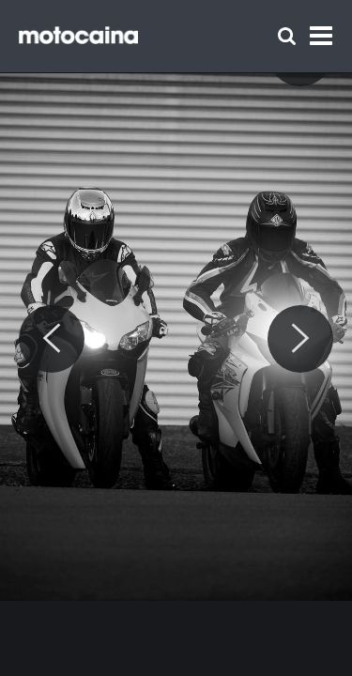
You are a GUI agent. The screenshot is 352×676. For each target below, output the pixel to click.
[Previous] (51, 339)
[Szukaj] (287, 36)
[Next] (300, 339)
